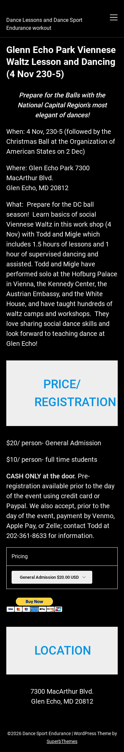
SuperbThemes (62, 741)
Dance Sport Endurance (52, 10)
